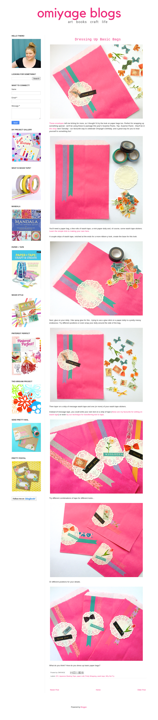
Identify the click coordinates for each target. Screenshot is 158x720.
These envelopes (56, 123)
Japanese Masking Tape (67, 676)
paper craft (81, 676)
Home (98, 690)
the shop (53, 129)
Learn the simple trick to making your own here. (69, 231)
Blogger (84, 707)
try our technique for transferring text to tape (85, 414)
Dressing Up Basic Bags (98, 39)
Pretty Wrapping (90, 676)
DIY (57, 676)
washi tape (101, 676)
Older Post (141, 690)
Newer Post (54, 690)
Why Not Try (110, 676)
